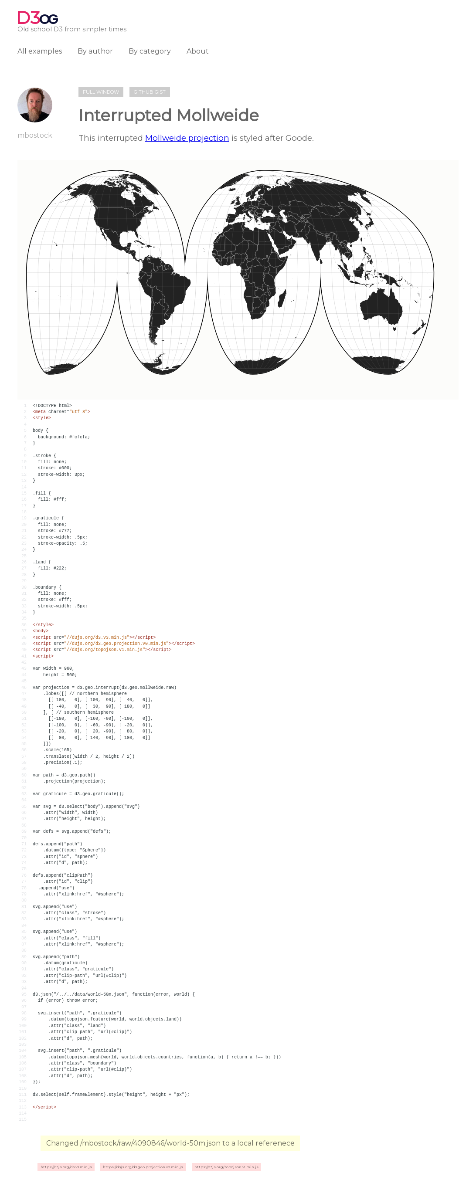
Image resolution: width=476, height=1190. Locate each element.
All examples (39, 51)
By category (150, 51)
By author (95, 51)
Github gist (150, 92)
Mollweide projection (187, 138)
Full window (101, 92)
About (198, 51)
